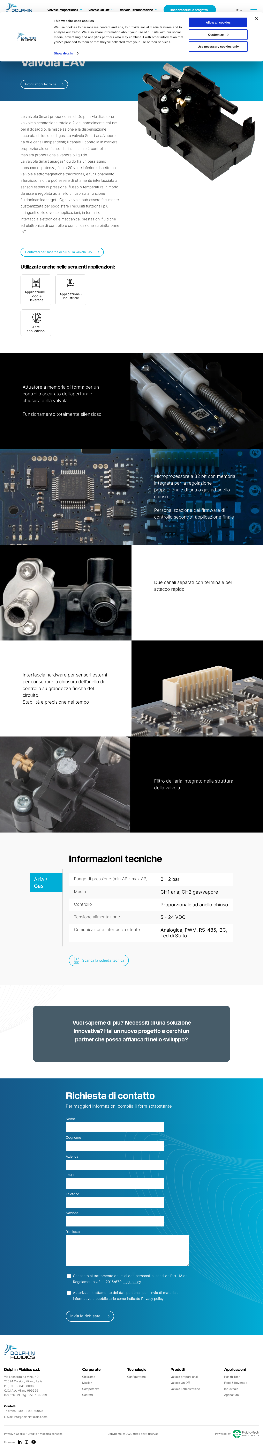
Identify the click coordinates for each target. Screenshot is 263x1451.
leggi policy (132, 1282)
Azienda (72, 1156)
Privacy (9, 1433)
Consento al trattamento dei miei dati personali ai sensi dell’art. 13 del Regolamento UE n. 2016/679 (130, 1279)
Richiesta (73, 1232)
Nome (70, 1119)
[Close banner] (256, 6)
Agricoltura (231, 1395)
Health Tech (232, 1376)
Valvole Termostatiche (185, 1389)
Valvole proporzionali (184, 1376)
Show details (63, 41)
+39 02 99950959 (30, 1411)
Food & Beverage (235, 1382)
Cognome (73, 1137)
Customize (218, 22)
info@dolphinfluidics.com (30, 1417)
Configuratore (136, 1376)
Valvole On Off (180, 1382)
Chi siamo (88, 1376)
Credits (33, 1433)
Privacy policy (152, 1299)
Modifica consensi (51, 1433)
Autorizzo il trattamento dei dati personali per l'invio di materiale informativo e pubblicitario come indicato (126, 1296)
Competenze (90, 1389)
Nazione (72, 1213)
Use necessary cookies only (218, 34)
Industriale (231, 1389)
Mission (87, 1382)
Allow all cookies (218, 10)
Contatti (87, 1395)
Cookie (21, 1433)
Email (70, 1175)
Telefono (72, 1194)
